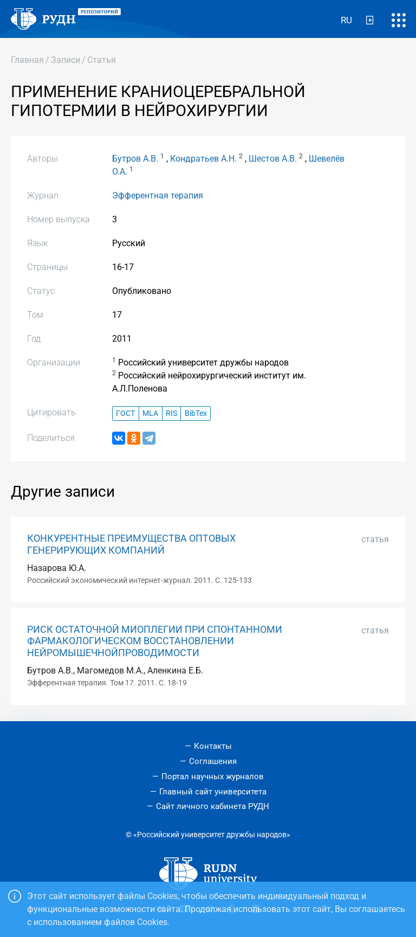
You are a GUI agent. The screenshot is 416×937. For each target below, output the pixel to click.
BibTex (196, 413)
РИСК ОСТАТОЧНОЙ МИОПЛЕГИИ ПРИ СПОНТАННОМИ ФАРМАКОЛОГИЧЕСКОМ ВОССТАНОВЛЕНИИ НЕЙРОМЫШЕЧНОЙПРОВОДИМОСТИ (154, 641)
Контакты (213, 746)
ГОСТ (125, 413)
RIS (171, 413)
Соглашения (213, 761)
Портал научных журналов (212, 776)
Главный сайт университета (212, 792)
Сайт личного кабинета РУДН (212, 806)
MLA (150, 413)
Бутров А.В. (135, 158)
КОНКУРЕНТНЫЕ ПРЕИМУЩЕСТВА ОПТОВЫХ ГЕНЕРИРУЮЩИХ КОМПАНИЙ (131, 544)
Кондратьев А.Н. (203, 158)
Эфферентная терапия (157, 195)
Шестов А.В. (273, 158)
